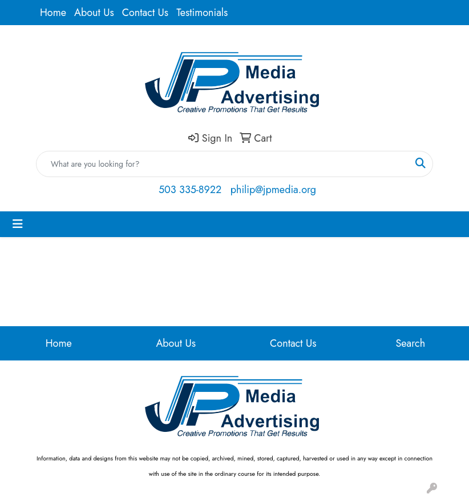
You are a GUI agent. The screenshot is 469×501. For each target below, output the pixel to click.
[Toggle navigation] (18, 224)
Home (53, 12)
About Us (94, 12)
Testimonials (202, 12)
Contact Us (145, 12)
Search (410, 343)
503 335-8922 (190, 189)
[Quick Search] (222, 164)
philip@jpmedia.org (273, 189)
